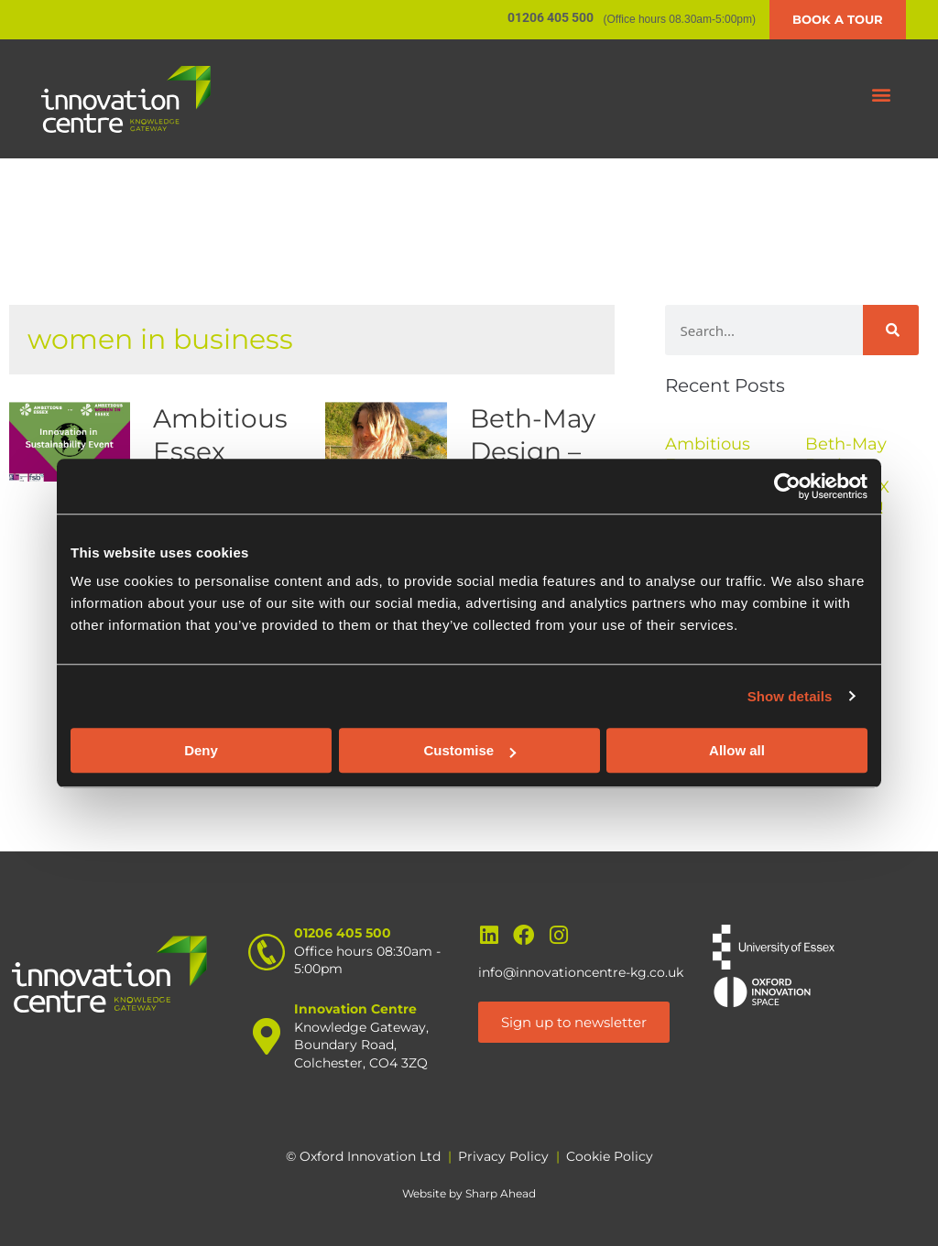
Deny (201, 750)
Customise (469, 750)
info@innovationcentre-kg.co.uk (580, 972)
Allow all (737, 750)
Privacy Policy (503, 1156)
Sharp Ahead (500, 1193)
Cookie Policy (609, 1156)
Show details (790, 696)
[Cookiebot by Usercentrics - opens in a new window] (787, 486)
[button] (882, 95)
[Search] (891, 330)
